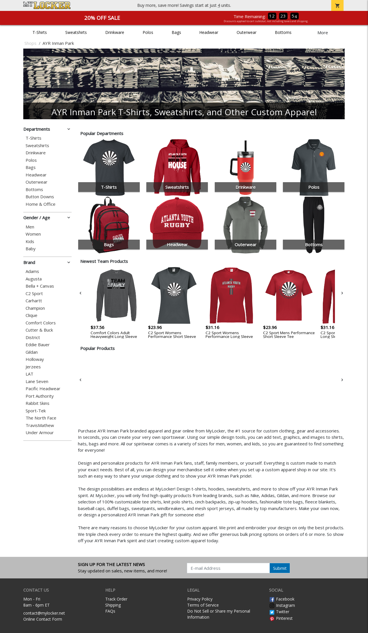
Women (33, 234)
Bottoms (283, 32)
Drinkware (114, 32)
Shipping (113, 605)
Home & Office (40, 204)
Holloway (35, 359)
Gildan (32, 352)
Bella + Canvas (40, 286)
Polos (148, 32)
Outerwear (246, 32)
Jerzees (33, 366)
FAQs (110, 611)
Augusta (34, 278)
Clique (31, 315)
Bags (176, 32)
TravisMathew (40, 425)
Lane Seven (37, 381)
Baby (31, 248)
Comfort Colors (41, 322)
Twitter (279, 611)
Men (30, 226)
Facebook (281, 599)
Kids (30, 241)
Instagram (282, 605)
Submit (280, 568)
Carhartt (34, 300)
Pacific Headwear (43, 388)
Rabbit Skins (37, 403)
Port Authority (40, 396)
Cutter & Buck (39, 330)
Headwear (208, 32)
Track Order (116, 599)
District (33, 337)
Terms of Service (203, 605)
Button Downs (40, 196)
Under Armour (40, 432)
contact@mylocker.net (44, 613)
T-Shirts (39, 32)
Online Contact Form (42, 619)
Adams (32, 271)
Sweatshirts (76, 32)
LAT (29, 374)
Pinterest (281, 618)
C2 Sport (34, 293)
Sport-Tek (36, 410)
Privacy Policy (199, 599)
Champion (35, 308)
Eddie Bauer (38, 344)
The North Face (41, 417)
